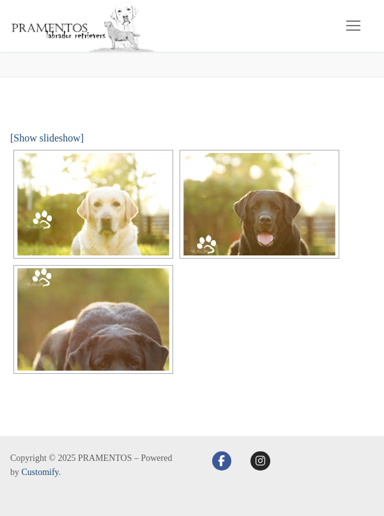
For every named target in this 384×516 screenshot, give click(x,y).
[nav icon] (353, 26)
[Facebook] (222, 461)
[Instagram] (260, 461)
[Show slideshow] (47, 138)
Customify (40, 472)
